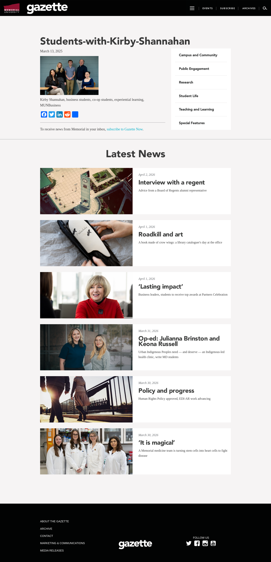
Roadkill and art (160, 234)
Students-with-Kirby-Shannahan (115, 41)
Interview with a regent (171, 182)
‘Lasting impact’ (160, 286)
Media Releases (52, 550)
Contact (46, 535)
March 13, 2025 (51, 51)
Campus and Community (198, 55)
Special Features (192, 123)
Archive (46, 528)
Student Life (188, 96)
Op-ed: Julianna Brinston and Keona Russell (179, 341)
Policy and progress (166, 390)
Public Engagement (194, 69)
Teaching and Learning (196, 109)
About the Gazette (54, 521)
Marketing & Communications (62, 543)
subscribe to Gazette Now (125, 129)
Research (186, 82)
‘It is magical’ (156, 442)
